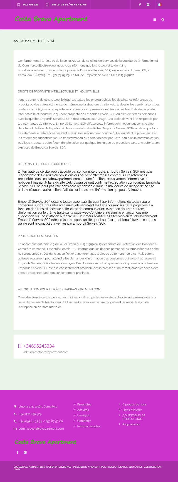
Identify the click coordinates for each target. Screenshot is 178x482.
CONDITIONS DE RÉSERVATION (134, 417)
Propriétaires (131, 424)
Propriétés (84, 404)
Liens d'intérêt (132, 410)
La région (83, 415)
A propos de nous (135, 404)
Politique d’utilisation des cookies (121, 467)
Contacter (84, 421)
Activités (83, 410)
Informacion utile (88, 426)
